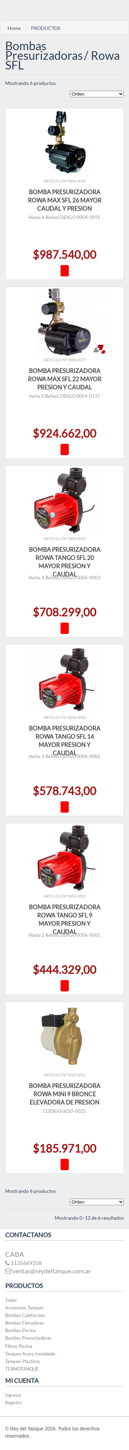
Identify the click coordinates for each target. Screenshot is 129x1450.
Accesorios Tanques (24, 1307)
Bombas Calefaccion (25, 1315)
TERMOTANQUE (22, 1369)
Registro (13, 1402)
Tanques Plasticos (22, 1361)
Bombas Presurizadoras (28, 1338)
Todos (11, 1300)
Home (14, 28)
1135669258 (23, 1263)
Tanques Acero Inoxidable (30, 1353)
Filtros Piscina (18, 1346)
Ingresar (13, 1395)
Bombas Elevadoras (24, 1323)
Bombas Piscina (20, 1330)
